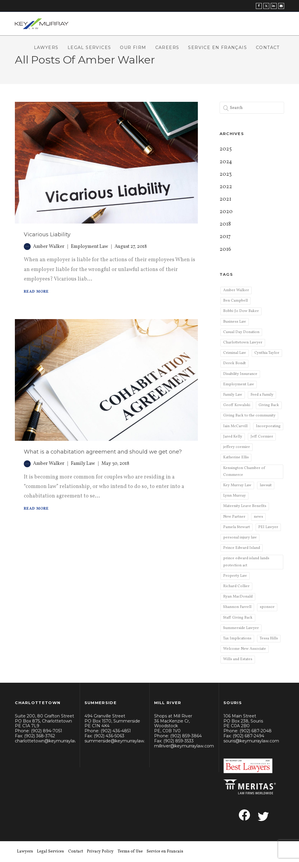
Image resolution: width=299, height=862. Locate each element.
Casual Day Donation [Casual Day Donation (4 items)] (241, 332)
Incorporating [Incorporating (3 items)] (268, 426)
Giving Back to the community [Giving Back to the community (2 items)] (249, 415)
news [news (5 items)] (258, 516)
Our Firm (133, 47)
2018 (225, 224)
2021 (225, 199)
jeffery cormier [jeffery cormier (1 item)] (236, 447)
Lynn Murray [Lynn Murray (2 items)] (234, 495)
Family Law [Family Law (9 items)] (232, 394)
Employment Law (89, 246)
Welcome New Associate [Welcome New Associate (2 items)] (244, 649)
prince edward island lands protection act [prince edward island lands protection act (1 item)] (246, 562)
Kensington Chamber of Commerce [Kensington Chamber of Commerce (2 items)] (244, 471)
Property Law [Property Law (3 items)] (235, 576)
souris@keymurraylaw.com (251, 741)
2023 (226, 174)
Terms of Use (130, 851)
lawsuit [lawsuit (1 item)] (266, 485)
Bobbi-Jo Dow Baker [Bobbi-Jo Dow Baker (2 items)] (241, 311)
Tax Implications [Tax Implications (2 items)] (237, 638)
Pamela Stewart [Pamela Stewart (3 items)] (236, 527)
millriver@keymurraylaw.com (184, 746)
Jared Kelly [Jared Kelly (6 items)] (232, 436)
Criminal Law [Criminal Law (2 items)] (234, 353)
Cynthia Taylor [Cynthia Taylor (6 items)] (266, 353)
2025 (226, 149)
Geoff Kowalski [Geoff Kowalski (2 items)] (236, 405)
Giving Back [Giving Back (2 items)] (269, 405)
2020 (226, 211)
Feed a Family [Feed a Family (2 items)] (262, 394)
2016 (225, 249)
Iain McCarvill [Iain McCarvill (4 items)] (235, 426)
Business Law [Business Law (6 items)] (234, 321)
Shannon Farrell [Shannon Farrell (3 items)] (237, 607)
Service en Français (217, 47)
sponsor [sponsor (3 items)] (267, 607)
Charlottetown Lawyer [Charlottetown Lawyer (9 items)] (242, 342)
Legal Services (89, 47)
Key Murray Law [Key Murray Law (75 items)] (237, 485)
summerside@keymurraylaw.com (119, 741)
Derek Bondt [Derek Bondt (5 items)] (234, 363)
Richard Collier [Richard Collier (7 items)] (236, 586)
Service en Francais (165, 851)
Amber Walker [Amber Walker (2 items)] (236, 290)
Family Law (83, 463)
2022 (226, 187)
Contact (268, 47)
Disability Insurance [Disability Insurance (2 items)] (240, 374)
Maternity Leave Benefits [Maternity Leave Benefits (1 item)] (244, 506)
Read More (36, 291)
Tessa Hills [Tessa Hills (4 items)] (269, 638)
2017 (225, 236)
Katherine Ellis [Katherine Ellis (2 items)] (236, 457)
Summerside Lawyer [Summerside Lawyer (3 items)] (241, 628)
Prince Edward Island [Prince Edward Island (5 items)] (241, 548)
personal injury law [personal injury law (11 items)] (240, 537)
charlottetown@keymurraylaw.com (51, 741)
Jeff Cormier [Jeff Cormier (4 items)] (262, 436)
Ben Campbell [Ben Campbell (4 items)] (235, 300)
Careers (167, 47)
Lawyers (46, 47)
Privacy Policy (100, 851)
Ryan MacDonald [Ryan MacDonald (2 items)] (238, 596)
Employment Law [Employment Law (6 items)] (238, 384)
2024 (226, 162)
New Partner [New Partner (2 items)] (234, 516)
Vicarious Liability (47, 234)
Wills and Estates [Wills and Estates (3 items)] (237, 659)
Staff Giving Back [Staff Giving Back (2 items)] (238, 617)
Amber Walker (49, 246)
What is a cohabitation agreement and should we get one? (103, 452)
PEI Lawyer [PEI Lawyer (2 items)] (268, 527)
